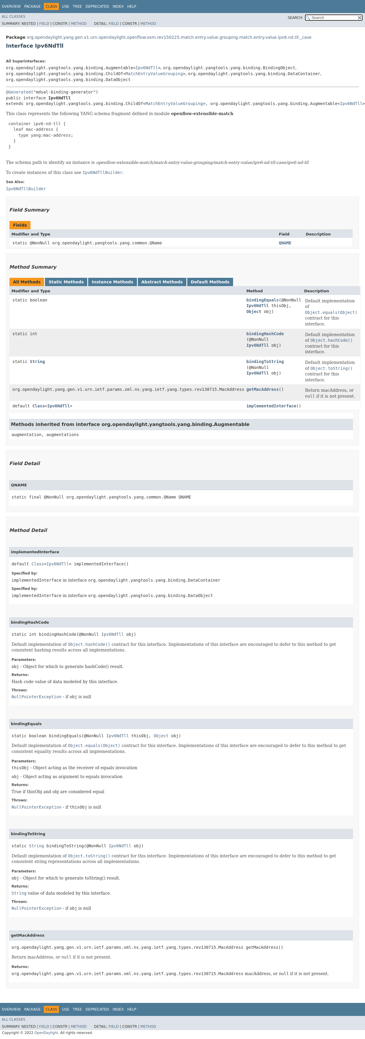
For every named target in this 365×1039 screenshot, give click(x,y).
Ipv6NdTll (146, 67)
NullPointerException (37, 696)
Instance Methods (112, 282)
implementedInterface (271, 406)
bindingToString (265, 361)
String (37, 361)
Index (118, 6)
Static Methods (66, 282)
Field (44, 24)
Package (32, 6)
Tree (77, 6)
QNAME (285, 243)
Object (253, 311)
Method (79, 24)
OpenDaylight (46, 1033)
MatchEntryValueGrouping (154, 73)
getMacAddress (262, 389)
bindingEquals (262, 300)
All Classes (13, 16)
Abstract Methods (162, 282)
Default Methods (210, 282)
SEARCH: (295, 18)
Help (131, 6)
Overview (11, 6)
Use (65, 6)
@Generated (18, 92)
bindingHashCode (265, 333)
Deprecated (97, 6)
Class (38, 406)
